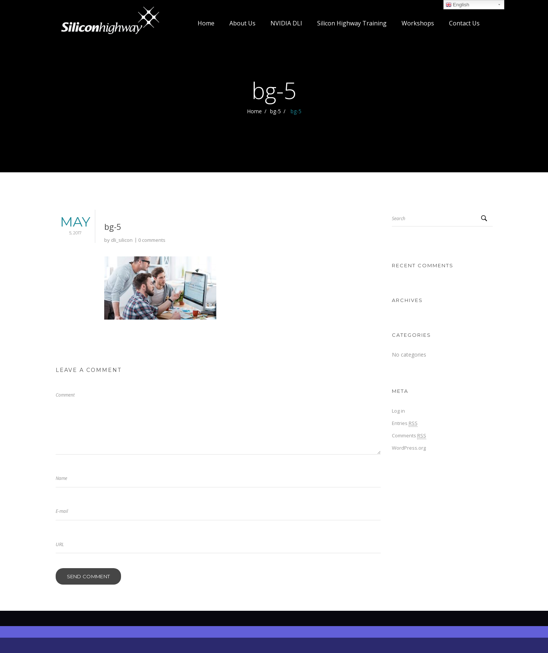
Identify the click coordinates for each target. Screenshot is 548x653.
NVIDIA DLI (286, 23)
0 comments (151, 240)
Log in (398, 410)
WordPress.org (409, 447)
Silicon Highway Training (352, 23)
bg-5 (275, 111)
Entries (405, 423)
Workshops (418, 23)
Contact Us (464, 23)
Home (206, 23)
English (457, 5)
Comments (409, 435)
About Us (242, 23)
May (72, 225)
